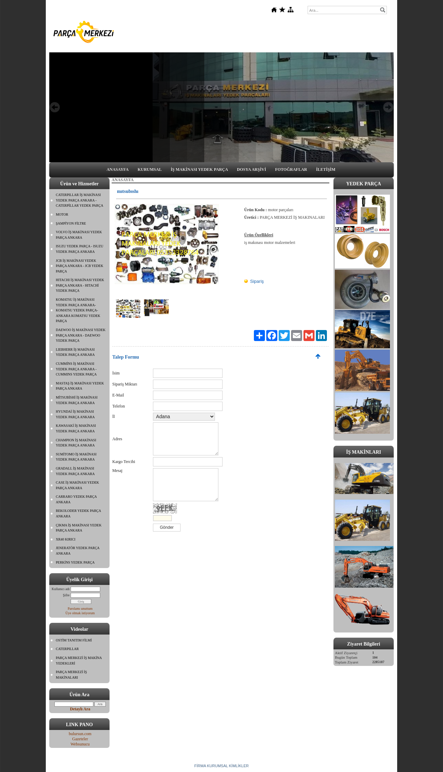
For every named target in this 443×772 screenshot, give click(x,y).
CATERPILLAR (67, 649)
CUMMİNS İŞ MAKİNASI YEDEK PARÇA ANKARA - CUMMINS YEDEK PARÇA (76, 369)
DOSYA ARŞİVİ (251, 169)
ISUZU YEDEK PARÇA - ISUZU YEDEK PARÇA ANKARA (79, 249)
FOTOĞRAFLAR (291, 169)
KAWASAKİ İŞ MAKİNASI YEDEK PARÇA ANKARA (76, 428)
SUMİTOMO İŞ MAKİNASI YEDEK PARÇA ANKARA (76, 457)
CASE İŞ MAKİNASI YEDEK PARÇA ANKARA (77, 485)
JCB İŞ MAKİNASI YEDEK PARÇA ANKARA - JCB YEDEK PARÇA (79, 266)
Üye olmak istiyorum (80, 613)
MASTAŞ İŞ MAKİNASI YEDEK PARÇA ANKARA (80, 386)
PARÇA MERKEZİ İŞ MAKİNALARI (71, 674)
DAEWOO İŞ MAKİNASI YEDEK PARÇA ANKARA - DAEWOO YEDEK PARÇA (80, 335)
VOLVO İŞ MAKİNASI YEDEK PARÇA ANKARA (79, 234)
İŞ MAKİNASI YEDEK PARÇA (199, 169)
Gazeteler (80, 739)
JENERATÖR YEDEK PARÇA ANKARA (78, 550)
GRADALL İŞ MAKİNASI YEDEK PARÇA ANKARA (75, 471)
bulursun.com (80, 733)
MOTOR (62, 214)
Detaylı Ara (80, 709)
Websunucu (80, 744)
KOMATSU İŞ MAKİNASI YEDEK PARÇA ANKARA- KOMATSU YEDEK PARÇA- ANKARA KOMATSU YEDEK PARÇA (78, 310)
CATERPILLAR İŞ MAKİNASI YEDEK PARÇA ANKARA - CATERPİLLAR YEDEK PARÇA (79, 200)
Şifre (66, 595)
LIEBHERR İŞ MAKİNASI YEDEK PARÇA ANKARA (75, 352)
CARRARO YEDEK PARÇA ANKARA (76, 499)
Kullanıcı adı (61, 589)
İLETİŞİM (326, 169)
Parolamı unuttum (80, 608)
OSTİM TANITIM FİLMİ (74, 640)
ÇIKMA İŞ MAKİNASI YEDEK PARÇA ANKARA (79, 528)
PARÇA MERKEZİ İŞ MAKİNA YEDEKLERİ (79, 660)
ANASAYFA (117, 169)
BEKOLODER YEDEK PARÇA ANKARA (78, 513)
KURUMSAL (149, 169)
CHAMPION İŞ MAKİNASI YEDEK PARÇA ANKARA (76, 442)
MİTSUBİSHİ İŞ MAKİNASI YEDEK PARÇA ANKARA (76, 400)
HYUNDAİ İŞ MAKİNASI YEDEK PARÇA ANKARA (75, 414)
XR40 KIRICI (65, 539)
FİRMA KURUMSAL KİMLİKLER (221, 766)
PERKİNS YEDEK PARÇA (75, 562)
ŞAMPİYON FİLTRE (71, 223)
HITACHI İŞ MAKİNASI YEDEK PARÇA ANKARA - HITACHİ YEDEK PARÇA (80, 285)
